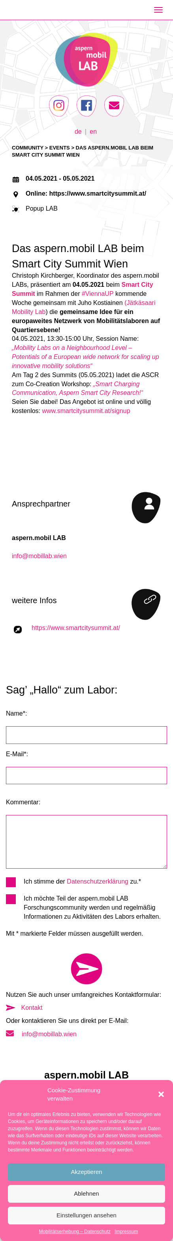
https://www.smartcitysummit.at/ (76, 627)
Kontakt (24, 1007)
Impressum (126, 1231)
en (93, 131)
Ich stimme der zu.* (73, 881)
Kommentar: (23, 802)
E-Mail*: (17, 754)
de (78, 131)
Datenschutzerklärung (97, 881)
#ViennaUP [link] (98, 293)
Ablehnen (86, 1193)
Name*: (16, 713)
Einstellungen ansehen (86, 1215)
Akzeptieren (86, 1171)
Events (59, 148)
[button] (161, 1094)
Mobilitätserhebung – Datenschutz (75, 1231)
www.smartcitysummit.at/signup (86, 410)
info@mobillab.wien (39, 556)
